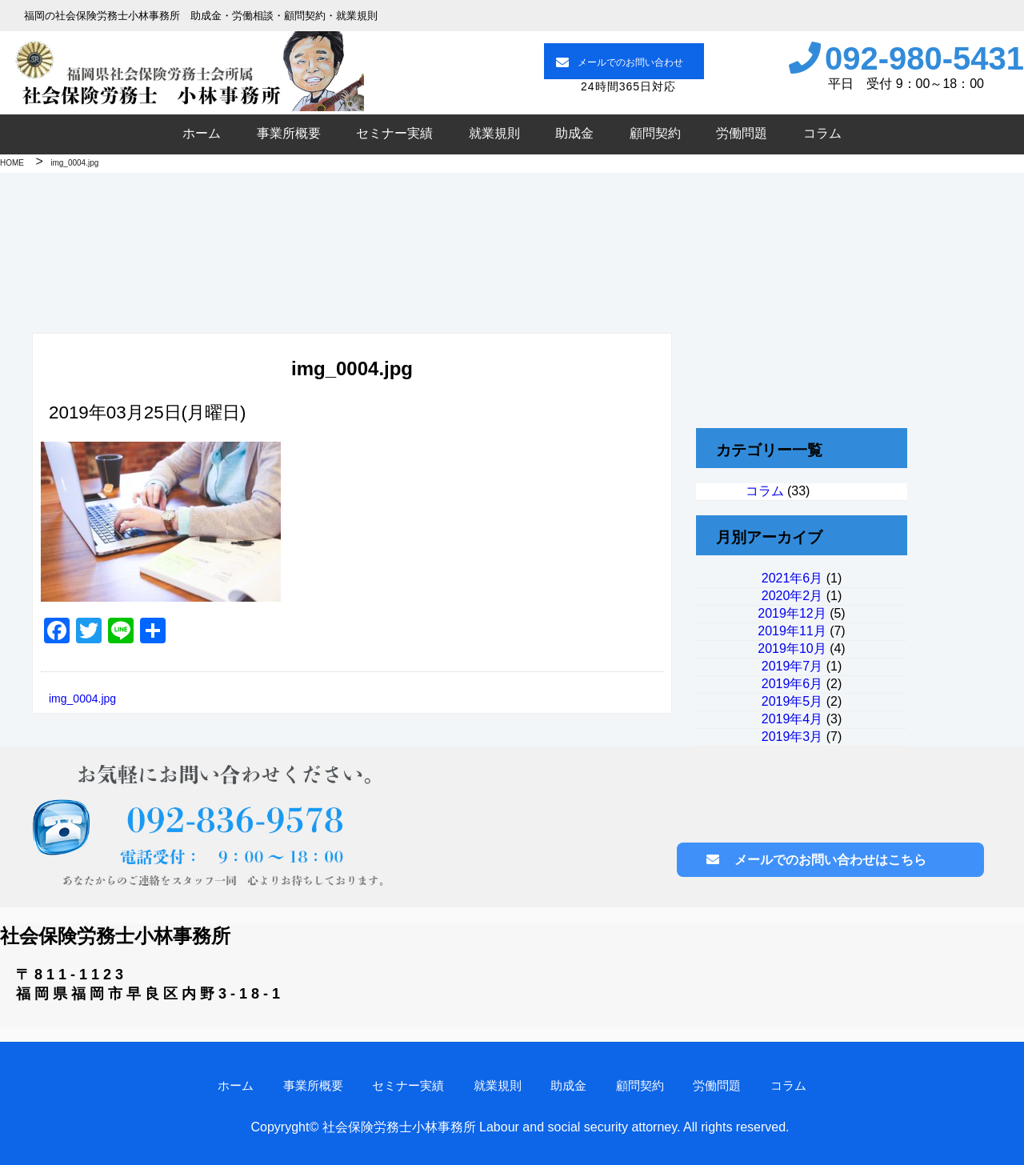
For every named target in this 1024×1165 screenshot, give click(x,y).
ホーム (201, 133)
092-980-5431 (924, 58)
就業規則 (494, 133)
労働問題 (741, 133)
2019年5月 (792, 701)
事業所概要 (289, 133)
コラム (822, 133)
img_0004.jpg (82, 698)
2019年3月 (792, 736)
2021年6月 (792, 578)
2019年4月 (792, 719)
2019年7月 (792, 666)
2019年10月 (792, 648)
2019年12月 (792, 613)
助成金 (574, 133)
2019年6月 (792, 684)
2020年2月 (792, 596)
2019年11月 (792, 631)
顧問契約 (655, 133)
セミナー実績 (394, 133)
